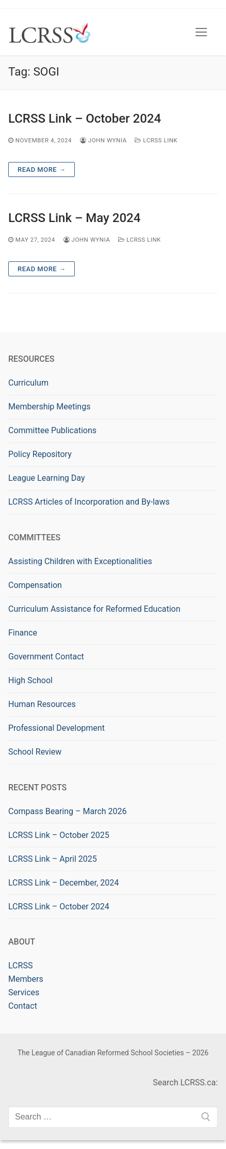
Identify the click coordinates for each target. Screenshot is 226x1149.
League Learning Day (46, 478)
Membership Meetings (49, 406)
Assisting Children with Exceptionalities (80, 561)
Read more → (42, 169)
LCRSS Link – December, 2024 (63, 883)
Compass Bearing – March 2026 (67, 811)
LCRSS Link (156, 140)
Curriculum (28, 383)
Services (23, 992)
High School (30, 680)
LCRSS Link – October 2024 (84, 118)
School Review (34, 752)
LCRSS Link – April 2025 (52, 859)
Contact (22, 1006)
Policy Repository (40, 454)
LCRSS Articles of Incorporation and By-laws (89, 502)
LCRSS (20, 965)
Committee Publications (52, 430)
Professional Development (56, 728)
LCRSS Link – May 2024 (74, 218)
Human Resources (42, 704)
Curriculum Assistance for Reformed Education (94, 609)
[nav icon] (201, 32)
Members (25, 979)
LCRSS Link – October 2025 (58, 835)
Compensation (35, 585)
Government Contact (46, 656)
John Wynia (103, 140)
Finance (22, 633)
